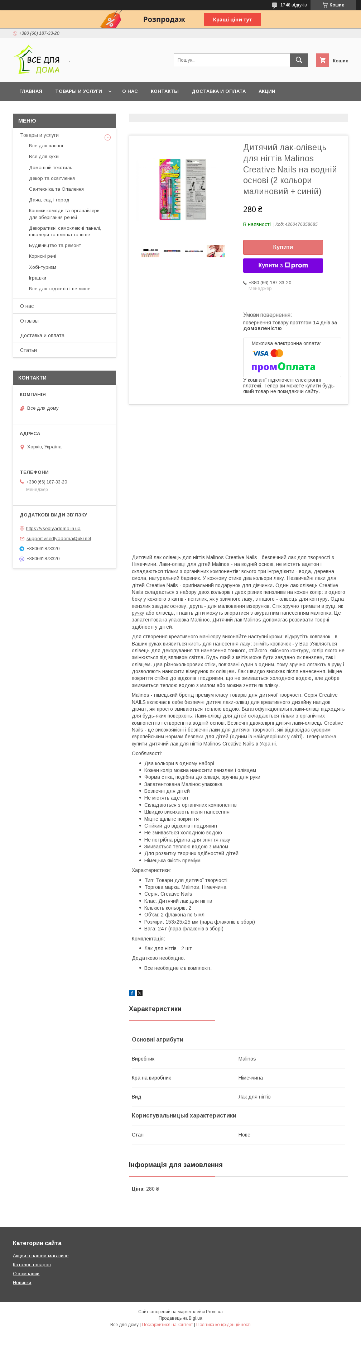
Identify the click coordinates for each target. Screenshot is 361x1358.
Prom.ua (214, 1311)
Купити (283, 247)
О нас (130, 91)
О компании (26, 1273)
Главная (30, 91)
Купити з (283, 265)
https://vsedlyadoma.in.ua (53, 528)
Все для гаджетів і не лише (59, 288)
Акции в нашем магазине (40, 1255)
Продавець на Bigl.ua (180, 1318)
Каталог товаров (32, 1264)
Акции (267, 91)
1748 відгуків (293, 5)
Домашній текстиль (50, 167)
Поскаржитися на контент (167, 1324)
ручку (138, 613)
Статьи (28, 350)
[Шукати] (299, 60)
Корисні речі (42, 256)
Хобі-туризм (42, 267)
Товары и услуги (78, 91)
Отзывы (29, 321)
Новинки (22, 1282)
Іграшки (37, 278)
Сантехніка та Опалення (56, 189)
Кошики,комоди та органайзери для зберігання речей (64, 214)
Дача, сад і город (49, 199)
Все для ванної (46, 145)
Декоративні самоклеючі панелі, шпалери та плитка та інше (65, 231)
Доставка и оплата (219, 91)
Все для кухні (44, 156)
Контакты (165, 91)
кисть (194, 644)
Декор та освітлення (52, 178)
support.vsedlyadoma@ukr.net (59, 538)
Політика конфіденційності (223, 1324)
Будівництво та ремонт (55, 245)
